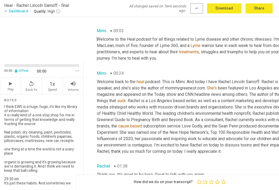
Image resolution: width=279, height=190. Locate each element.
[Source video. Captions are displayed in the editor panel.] (42, 38)
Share (259, 8)
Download (224, 8)
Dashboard (16, 11)
